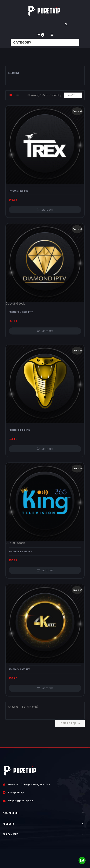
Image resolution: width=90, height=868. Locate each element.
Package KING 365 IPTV (20, 551)
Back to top (70, 723)
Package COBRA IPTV (19, 430)
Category (22, 42)
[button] (41, 34)
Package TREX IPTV (18, 190)
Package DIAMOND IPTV (21, 312)
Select (73, 95)
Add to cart (47, 209)
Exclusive (13, 73)
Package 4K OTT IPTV (20, 669)
